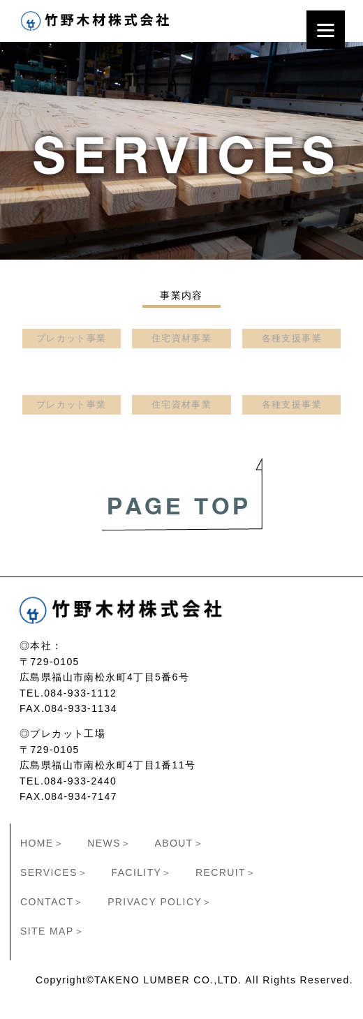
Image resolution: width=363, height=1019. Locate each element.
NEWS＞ (109, 843)
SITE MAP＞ (52, 931)
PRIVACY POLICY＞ (160, 901)
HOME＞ (42, 843)
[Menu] (325, 29)
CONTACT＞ (52, 901)
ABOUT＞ (180, 843)
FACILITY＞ (141, 872)
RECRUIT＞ (225, 872)
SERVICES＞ (54, 872)
